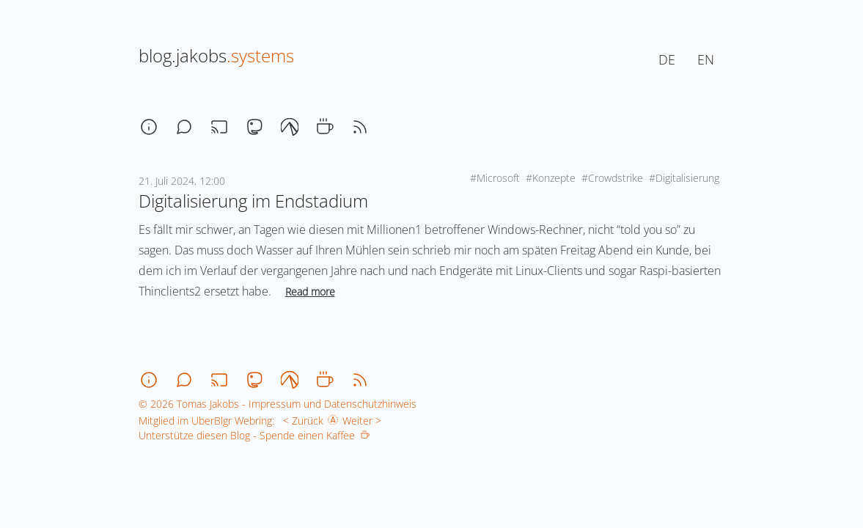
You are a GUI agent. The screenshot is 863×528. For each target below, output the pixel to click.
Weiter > (364, 421)
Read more (310, 291)
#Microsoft (495, 178)
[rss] (360, 126)
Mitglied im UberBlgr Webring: (206, 421)
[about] (148, 126)
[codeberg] (289, 126)
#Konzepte (551, 178)
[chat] (184, 126)
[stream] (219, 126)
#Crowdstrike (612, 178)
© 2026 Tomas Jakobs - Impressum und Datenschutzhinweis (277, 404)
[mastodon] (254, 126)
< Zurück (300, 421)
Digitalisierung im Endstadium (253, 200)
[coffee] (324, 126)
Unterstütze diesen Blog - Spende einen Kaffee (254, 435)
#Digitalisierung (684, 178)
